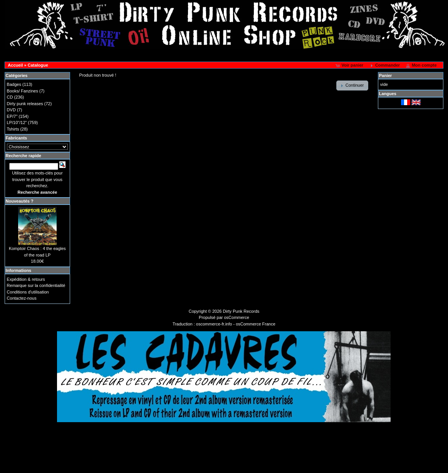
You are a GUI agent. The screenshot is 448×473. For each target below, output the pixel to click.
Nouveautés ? (20, 201)
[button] (349, 65)
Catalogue (38, 65)
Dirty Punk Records (241, 311)
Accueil (15, 65)
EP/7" (12, 116)
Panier (385, 75)
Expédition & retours (26, 279)
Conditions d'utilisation (28, 292)
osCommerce (236, 317)
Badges (14, 84)
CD (10, 97)
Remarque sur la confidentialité (36, 285)
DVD (11, 109)
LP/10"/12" (17, 122)
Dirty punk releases (25, 103)
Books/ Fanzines (22, 91)
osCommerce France (255, 324)
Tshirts (13, 129)
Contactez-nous (22, 298)
